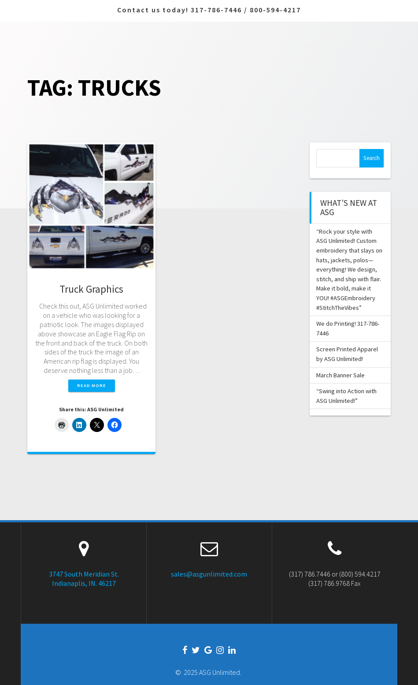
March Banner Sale (340, 375)
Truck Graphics (91, 289)
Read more (91, 385)
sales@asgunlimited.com (209, 574)
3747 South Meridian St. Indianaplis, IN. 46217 (84, 579)
